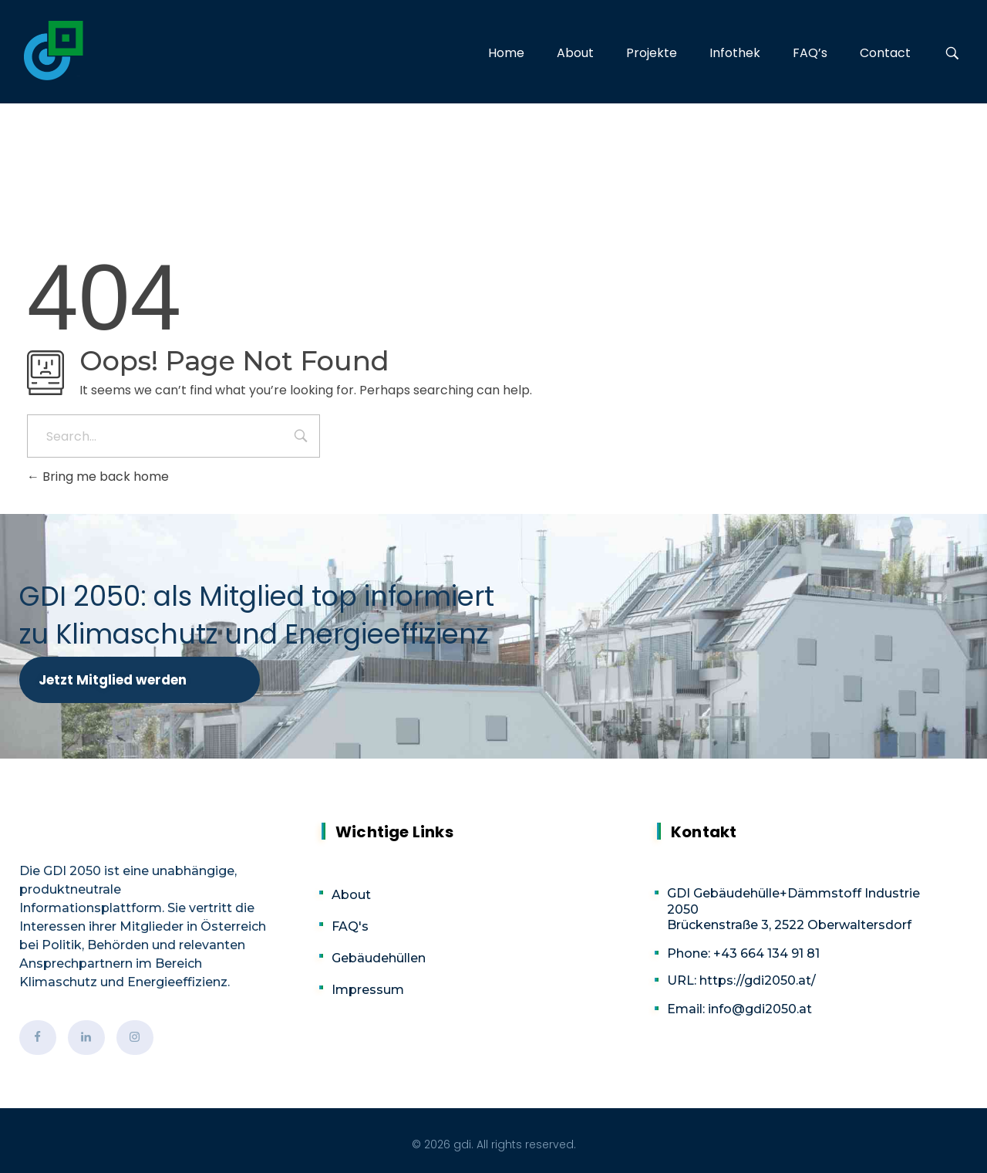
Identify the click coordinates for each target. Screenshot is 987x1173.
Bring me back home (98, 476)
